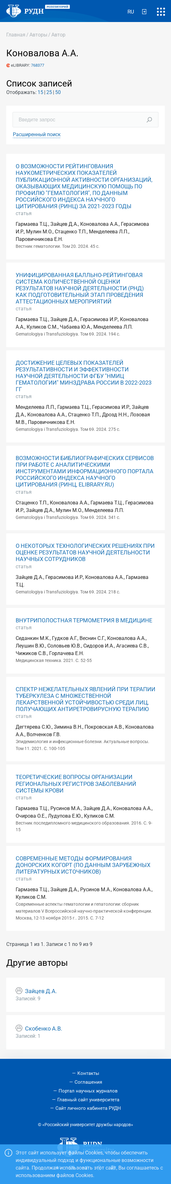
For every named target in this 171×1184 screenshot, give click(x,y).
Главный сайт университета (88, 1100)
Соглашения (88, 1082)
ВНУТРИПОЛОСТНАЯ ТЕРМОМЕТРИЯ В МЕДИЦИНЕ (84, 620)
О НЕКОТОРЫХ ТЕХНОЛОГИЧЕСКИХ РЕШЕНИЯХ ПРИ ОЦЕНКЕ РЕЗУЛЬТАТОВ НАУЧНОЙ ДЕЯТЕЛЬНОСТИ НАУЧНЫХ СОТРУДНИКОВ (85, 552)
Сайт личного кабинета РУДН (88, 1108)
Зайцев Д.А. (41, 991)
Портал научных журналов (88, 1091)
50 (58, 92)
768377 (37, 65)
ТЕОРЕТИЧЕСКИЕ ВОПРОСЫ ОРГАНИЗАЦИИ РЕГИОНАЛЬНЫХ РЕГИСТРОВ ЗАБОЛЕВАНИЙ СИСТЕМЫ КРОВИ (76, 783)
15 (40, 92)
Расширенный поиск (37, 134)
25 (49, 92)
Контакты (88, 1073)
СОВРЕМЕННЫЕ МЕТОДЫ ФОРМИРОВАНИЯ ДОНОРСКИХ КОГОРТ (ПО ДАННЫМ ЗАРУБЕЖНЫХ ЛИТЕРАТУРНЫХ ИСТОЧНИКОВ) (83, 865)
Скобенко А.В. (43, 1029)
